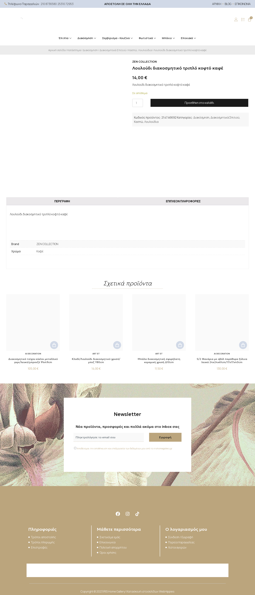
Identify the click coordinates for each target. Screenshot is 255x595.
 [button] (54, 345)
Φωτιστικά (148, 38)
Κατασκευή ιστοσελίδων (143, 591)
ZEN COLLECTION (47, 244)
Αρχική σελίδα (57, 50)
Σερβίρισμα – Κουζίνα (118, 38)
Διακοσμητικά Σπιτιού (113, 50)
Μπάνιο (169, 38)
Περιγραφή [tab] (62, 201)
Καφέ (39, 251)
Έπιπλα (65, 38)
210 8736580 (49, 4)
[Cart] (249, 19)
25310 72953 (65, 4)
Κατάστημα (74, 50)
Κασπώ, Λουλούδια (140, 50)
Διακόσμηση (87, 38)
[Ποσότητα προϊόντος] (137, 103)
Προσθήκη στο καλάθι (199, 103)
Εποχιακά (189, 38)
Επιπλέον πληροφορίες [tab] (183, 201)
